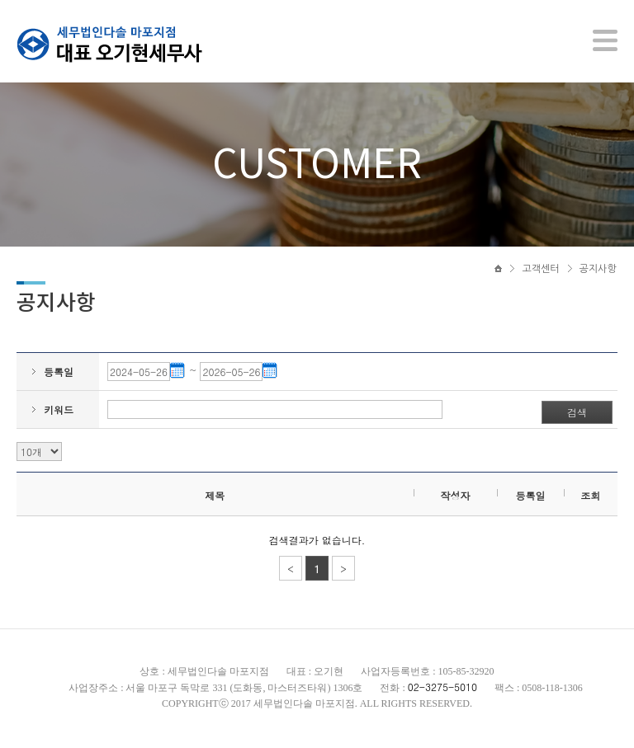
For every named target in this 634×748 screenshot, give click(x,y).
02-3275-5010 (442, 688)
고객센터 (540, 270)
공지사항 (598, 270)
